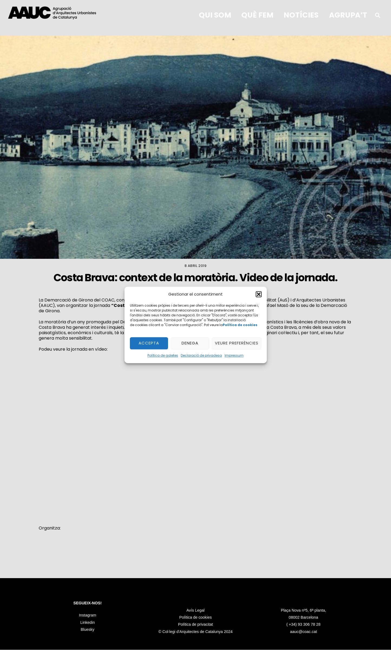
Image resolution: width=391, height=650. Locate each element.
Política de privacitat (195, 644)
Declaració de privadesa (201, 355)
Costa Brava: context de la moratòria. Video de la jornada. (196, 278)
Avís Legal (195, 630)
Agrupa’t (348, 15)
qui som (215, 15)
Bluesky (87, 630)
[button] (258, 294)
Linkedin (87, 623)
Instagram (87, 616)
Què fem (257, 15)
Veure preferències (236, 343)
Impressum (234, 355)
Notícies (301, 15)
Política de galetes (162, 355)
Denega (190, 343)
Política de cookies (195, 637)
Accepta (149, 343)
